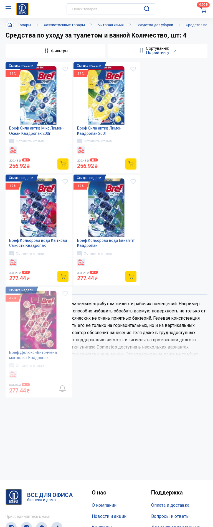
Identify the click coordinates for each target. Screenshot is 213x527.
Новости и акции (109, 404)
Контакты (102, 415)
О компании (104, 393)
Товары (24, 25)
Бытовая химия (111, 25)
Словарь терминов (170, 426)
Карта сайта (104, 426)
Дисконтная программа (175, 415)
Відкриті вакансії (109, 437)
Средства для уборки (154, 25)
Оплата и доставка (170, 393)
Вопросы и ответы (170, 404)
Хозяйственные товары (64, 25)
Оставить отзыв (26, 141)
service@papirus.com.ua (32, 501)
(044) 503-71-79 (31, 490)
